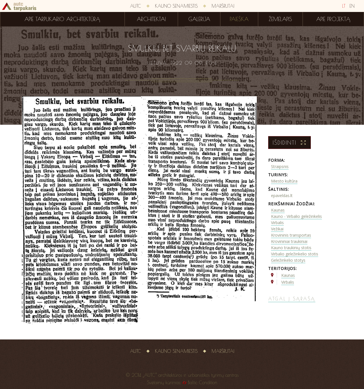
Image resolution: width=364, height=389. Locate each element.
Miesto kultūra (284, 181)
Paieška (239, 19)
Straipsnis (280, 166)
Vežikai (277, 229)
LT (344, 6)
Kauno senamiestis (176, 6)
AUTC (135, 6)
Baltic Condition (202, 382)
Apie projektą (333, 19)
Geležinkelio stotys (288, 260)
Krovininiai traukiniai (289, 241)
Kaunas (278, 210)
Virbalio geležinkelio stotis (294, 254)
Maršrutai (223, 6)
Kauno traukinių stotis (291, 247)
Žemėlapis (280, 19)
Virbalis (277, 222)
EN (352, 6)
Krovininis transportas (291, 235)
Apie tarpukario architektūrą (62, 19)
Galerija (199, 19)
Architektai (151, 19)
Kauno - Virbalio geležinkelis (296, 216)
